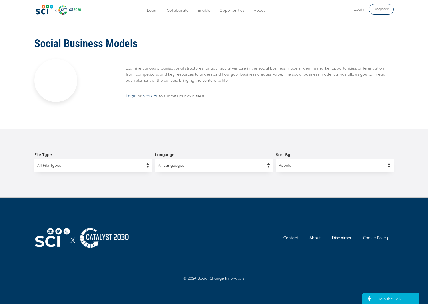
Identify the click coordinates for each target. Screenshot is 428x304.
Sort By (283, 154)
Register (381, 8)
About (259, 10)
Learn (152, 10)
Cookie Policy (375, 237)
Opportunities (232, 10)
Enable (204, 10)
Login (131, 96)
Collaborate (178, 10)
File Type (43, 154)
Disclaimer (342, 237)
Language (165, 154)
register (150, 96)
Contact (290, 237)
